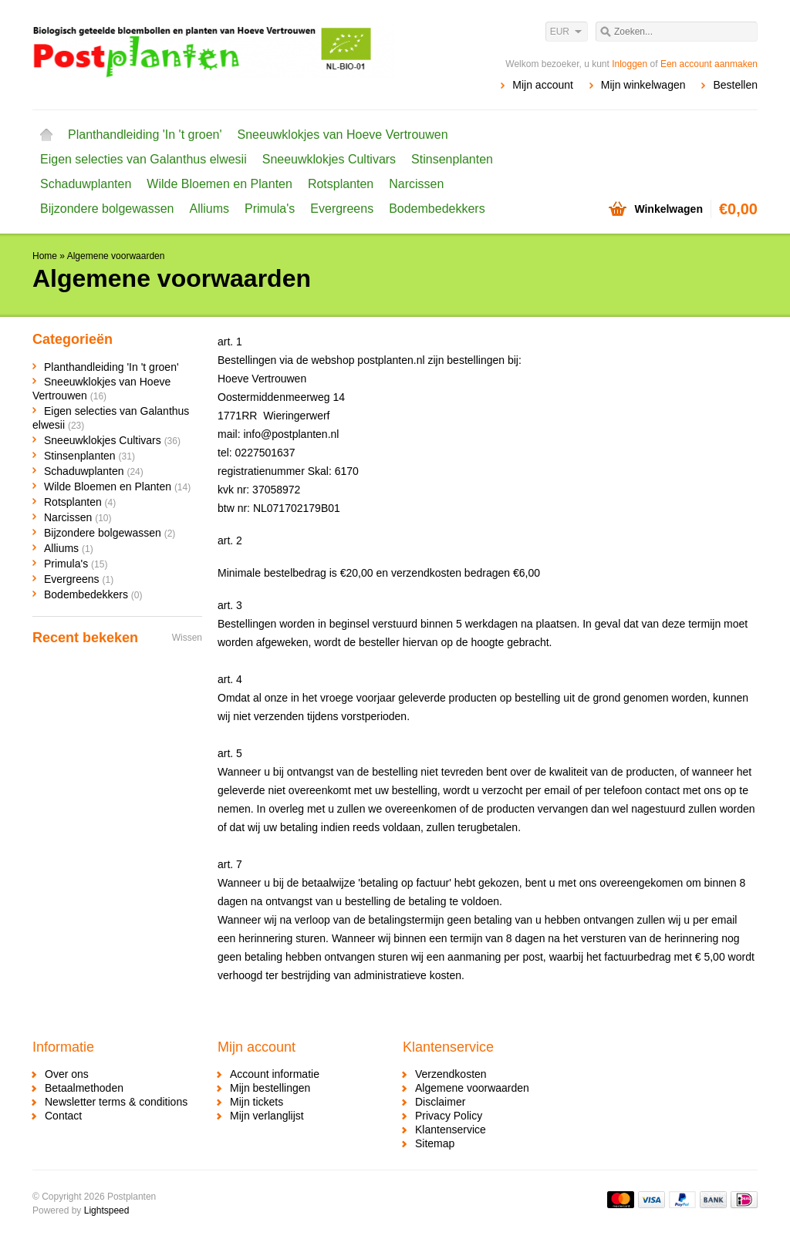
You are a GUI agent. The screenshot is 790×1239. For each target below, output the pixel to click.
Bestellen (735, 85)
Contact (63, 1115)
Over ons (67, 1074)
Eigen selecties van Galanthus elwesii (143, 159)
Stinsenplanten (452, 159)
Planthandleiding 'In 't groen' (145, 134)
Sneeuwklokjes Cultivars (329, 159)
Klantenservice (450, 1129)
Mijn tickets (256, 1102)
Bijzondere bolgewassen (107, 208)
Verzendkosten (451, 1074)
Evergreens (341, 208)
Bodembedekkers (437, 208)
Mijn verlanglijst (267, 1115)
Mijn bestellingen (270, 1088)
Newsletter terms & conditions (116, 1102)
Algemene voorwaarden (116, 256)
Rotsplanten (340, 183)
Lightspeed (107, 1210)
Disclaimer (440, 1102)
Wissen (187, 637)
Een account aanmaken (709, 64)
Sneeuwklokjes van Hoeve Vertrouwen (343, 134)
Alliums (209, 208)
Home (46, 135)
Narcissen (416, 183)
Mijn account (542, 85)
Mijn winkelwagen (643, 85)
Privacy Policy (448, 1115)
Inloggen (629, 64)
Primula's (270, 208)
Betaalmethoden (84, 1088)
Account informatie (274, 1074)
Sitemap (434, 1143)
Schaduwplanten (85, 183)
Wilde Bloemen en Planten (219, 183)
